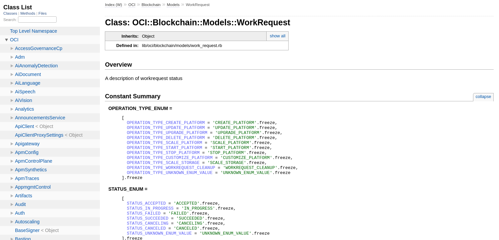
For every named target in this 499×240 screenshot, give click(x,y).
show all (277, 35)
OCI (131, 4)
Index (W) (113, 4)
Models (173, 4)
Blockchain (150, 4)
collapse (483, 96)
